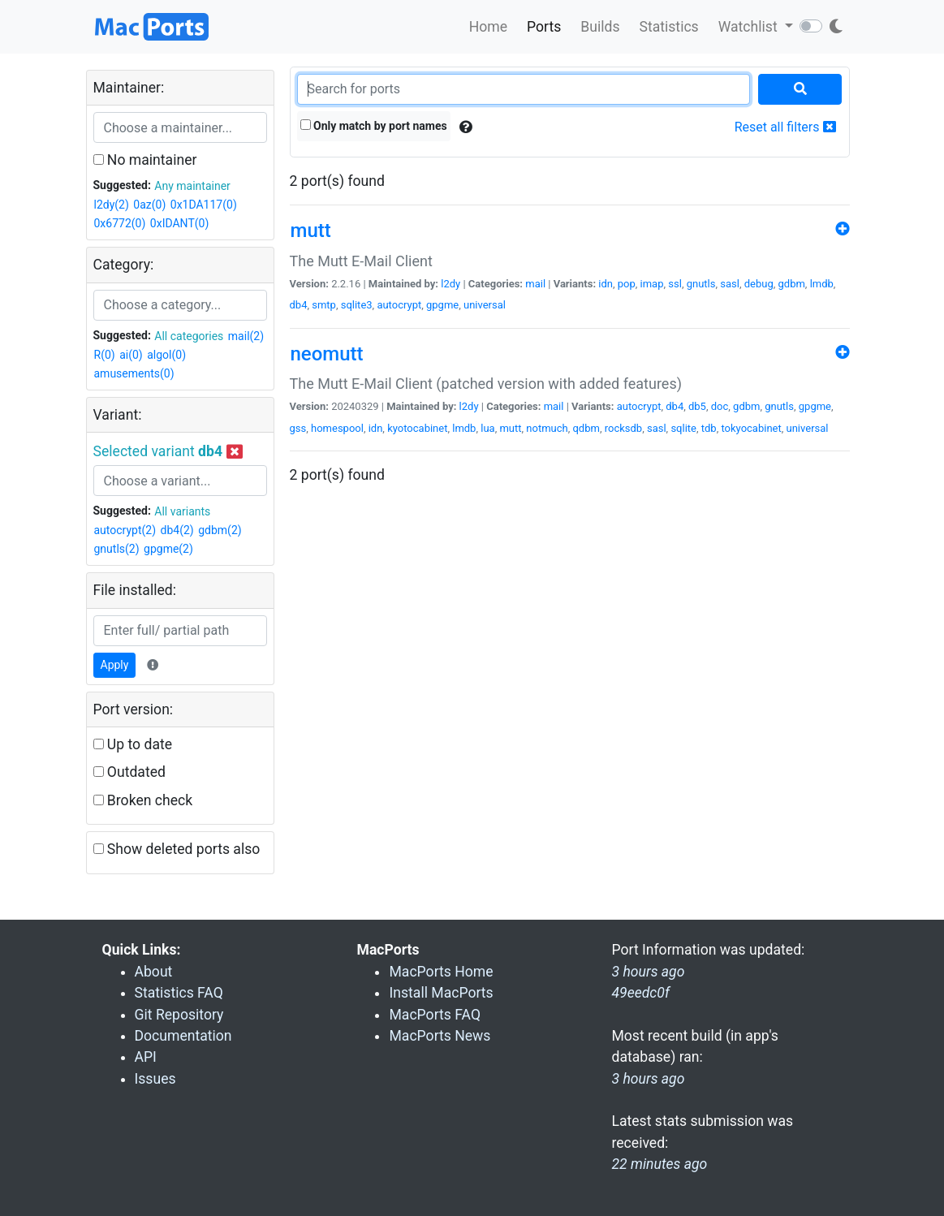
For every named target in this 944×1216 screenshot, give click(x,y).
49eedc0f (640, 993)
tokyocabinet (751, 428)
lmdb (822, 284)
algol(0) (166, 354)
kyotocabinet (417, 428)
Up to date (133, 744)
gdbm (791, 284)
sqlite (683, 428)
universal (484, 305)
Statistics (668, 27)
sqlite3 (357, 305)
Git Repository (179, 1015)
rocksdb (623, 428)
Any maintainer (192, 185)
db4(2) (177, 530)
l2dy (450, 284)
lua (487, 428)
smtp (324, 305)
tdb (709, 428)
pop (627, 284)
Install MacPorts (441, 993)
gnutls (701, 284)
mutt (510, 428)
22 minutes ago (659, 1164)
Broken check (143, 800)
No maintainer (145, 160)
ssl (675, 284)
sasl (729, 284)
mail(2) (246, 336)
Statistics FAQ (179, 993)
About (154, 972)
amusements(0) (134, 373)
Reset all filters (785, 127)
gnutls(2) (117, 548)
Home (488, 27)
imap (652, 284)
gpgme (442, 305)
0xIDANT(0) (179, 223)
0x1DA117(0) (203, 204)
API (146, 1057)
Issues (155, 1079)
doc (720, 406)
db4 (299, 305)
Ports (544, 27)
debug (759, 284)
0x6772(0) (120, 223)
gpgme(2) (168, 548)
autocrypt (399, 305)
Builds (599, 27)
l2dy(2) (111, 204)
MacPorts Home (441, 972)
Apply (115, 664)
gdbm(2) (219, 530)
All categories (188, 336)
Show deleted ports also (177, 849)
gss (298, 428)
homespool (337, 428)
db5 (697, 406)
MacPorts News (439, 1036)
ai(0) (131, 354)
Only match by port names (373, 125)
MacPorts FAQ (435, 1015)
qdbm (585, 428)
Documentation (183, 1036)
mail (535, 284)
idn (605, 284)
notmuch (546, 428)
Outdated (129, 772)
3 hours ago (647, 1079)
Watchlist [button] (749, 27)
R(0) (104, 354)
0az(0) (149, 204)
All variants (182, 511)
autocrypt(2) (125, 530)
